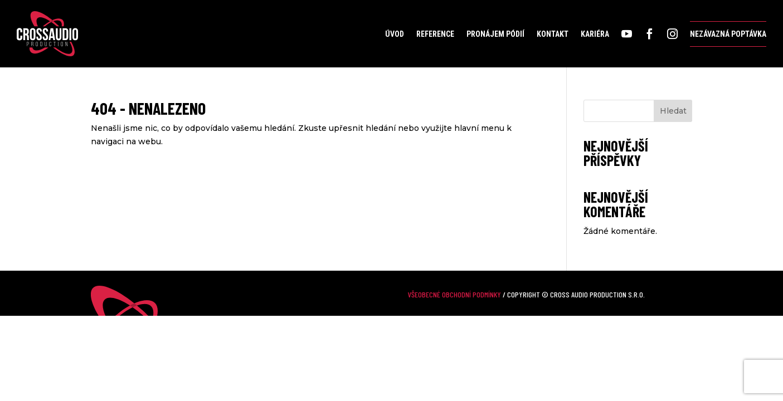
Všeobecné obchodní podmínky (454, 294)
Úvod (394, 34)
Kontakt (552, 34)
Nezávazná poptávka (728, 34)
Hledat (673, 111)
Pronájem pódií (495, 34)
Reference (435, 34)
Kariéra (595, 34)
